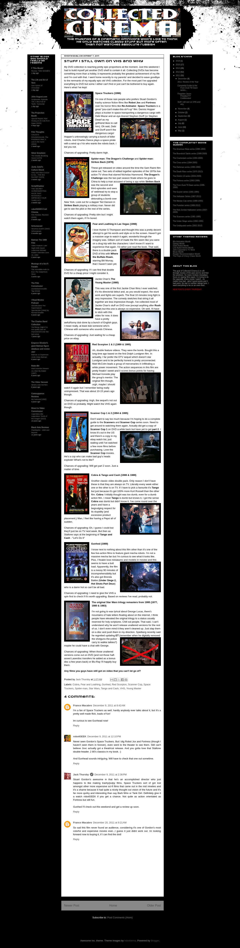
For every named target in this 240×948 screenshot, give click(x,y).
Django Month (178, 244)
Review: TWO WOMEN (40, 71)
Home (113, 905)
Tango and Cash (110, 688)
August (181, 120)
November (182, 109)
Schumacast (36, 226)
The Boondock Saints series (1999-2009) (190, 154)
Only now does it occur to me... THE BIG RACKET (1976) (40, 175)
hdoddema (130, 940)
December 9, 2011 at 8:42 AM (109, 705)
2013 (178, 68)
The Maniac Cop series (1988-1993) (188, 201)
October (181, 112)
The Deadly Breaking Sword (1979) (39, 157)
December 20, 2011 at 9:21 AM (109, 822)
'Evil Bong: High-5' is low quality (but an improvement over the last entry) (40, 330)
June (180, 127)
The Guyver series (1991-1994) (186, 192)
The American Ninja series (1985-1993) (189, 149)
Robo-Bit (35, 366)
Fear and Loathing (90, 684)
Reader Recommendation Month (186, 254)
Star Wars (94, 688)
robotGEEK (79, 736)
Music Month (178, 252)
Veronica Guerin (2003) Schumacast (40, 230)
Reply (76, 725)
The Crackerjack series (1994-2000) (188, 158)
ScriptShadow (37, 186)
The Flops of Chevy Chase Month (187, 256)
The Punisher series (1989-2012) (186, 205)
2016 (178, 65)
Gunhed (106, 684)
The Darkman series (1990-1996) (186, 167)
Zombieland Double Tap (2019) (39, 290)
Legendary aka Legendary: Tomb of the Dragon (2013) (39, 416)
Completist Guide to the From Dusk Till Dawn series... (188, 88)
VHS (122, 688)
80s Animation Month (181, 242)
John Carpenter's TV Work (184, 250)
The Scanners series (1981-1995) (187, 217)
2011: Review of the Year (188, 82)
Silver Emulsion (38, 153)
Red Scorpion (119, 684)
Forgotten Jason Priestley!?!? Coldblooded (184, 96)
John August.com (39, 97)
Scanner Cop (135, 684)
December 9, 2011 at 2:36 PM (110, 774)
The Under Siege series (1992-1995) (188, 221)
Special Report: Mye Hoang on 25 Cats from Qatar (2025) (40, 120)
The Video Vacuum (39, 382)
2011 (178, 75)
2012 (178, 72)
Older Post (154, 905)
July (180, 123)
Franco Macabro (82, 705)
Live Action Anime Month (183, 248)
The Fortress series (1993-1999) (186, 181)
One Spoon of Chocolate (36, 86)
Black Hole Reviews (40, 427)
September (183, 116)
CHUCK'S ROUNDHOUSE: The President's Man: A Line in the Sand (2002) (39, 139)
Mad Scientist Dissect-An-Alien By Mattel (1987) (40, 370)
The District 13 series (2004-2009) (187, 176)
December (182, 79)
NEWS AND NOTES (39, 385)
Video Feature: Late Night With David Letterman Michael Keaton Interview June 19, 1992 (40, 250)
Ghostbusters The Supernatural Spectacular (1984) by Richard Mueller (40, 309)
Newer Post (71, 905)
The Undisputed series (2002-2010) (187, 226)
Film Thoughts (37, 132)
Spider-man (81, 688)
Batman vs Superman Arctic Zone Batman (39, 356)
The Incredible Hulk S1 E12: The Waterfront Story (40, 271)
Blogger (155, 940)
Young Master (133, 688)
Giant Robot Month (181, 246)
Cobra (76, 684)
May (180, 131)
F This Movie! (37, 68)
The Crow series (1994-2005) (185, 163)
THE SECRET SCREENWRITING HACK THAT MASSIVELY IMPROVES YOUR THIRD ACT (38, 194)
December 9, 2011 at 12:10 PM (104, 736)
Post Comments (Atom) (120, 917)
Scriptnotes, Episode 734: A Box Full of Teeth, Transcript (39, 101)
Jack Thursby (81, 774)
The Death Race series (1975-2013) (188, 172)
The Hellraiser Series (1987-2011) (187, 196)
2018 (178, 61)
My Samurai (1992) (38, 399)
